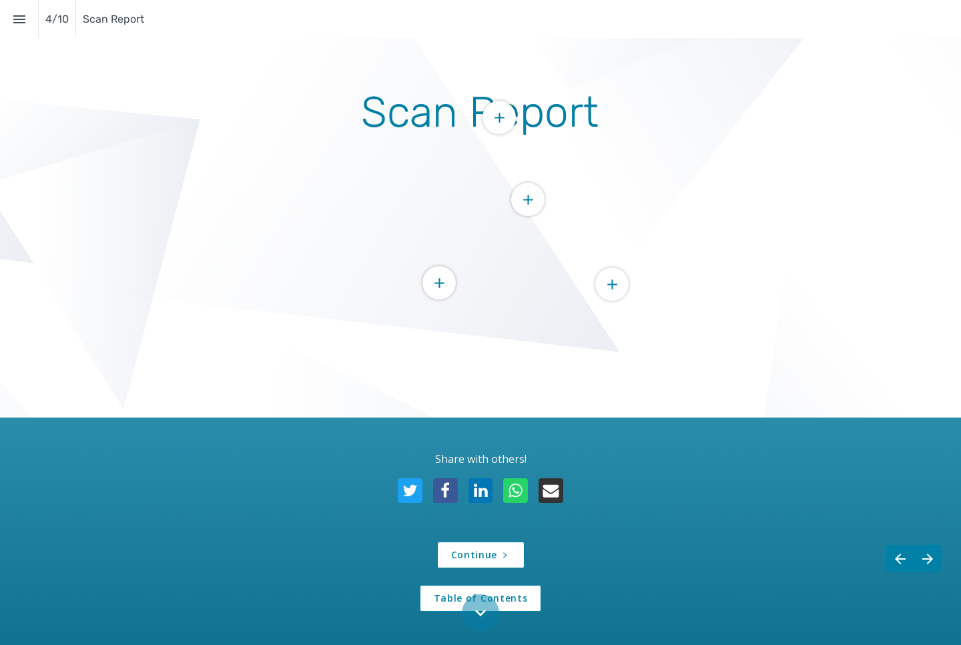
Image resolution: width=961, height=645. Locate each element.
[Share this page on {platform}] (410, 490)
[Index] (19, 19)
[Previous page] (900, 575)
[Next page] (927, 575)
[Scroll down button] (480, 613)
